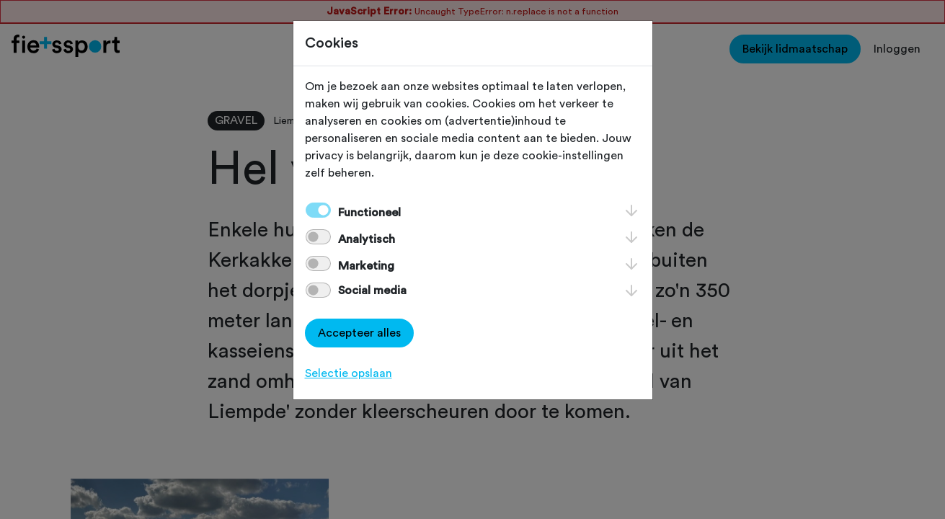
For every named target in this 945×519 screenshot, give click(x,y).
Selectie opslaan (348, 373)
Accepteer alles (359, 333)
